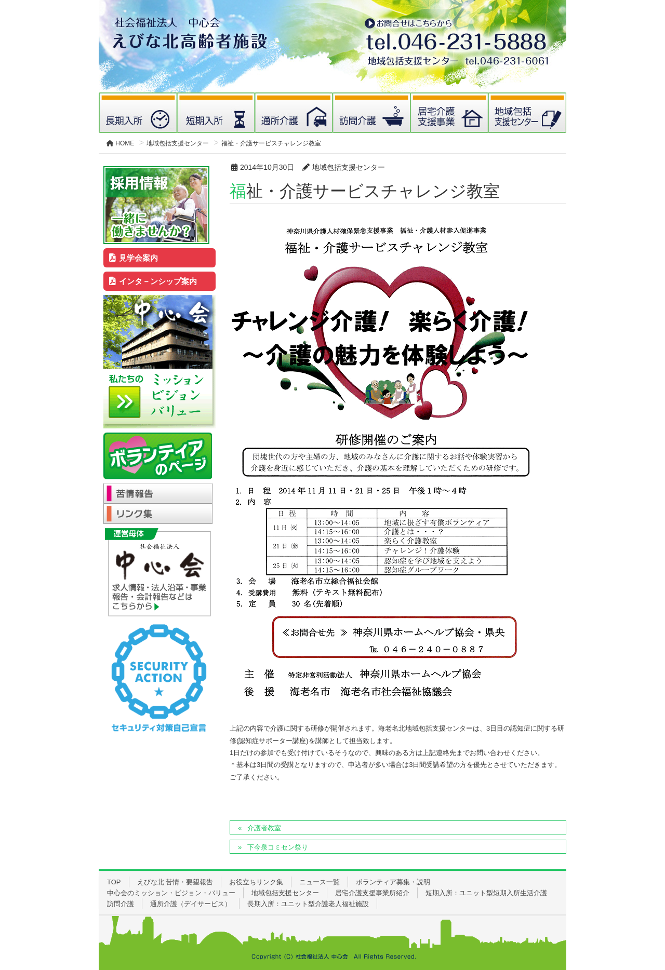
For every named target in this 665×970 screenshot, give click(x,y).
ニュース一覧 (319, 882)
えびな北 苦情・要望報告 (175, 882)
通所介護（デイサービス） (190, 904)
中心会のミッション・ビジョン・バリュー (171, 893)
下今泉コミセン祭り (277, 847)
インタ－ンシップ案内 (153, 281)
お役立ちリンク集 (256, 882)
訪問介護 (120, 904)
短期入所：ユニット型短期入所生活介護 (486, 893)
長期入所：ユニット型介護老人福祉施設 (308, 904)
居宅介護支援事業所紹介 (372, 893)
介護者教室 (264, 828)
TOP (114, 882)
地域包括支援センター (285, 893)
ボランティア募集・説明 (393, 882)
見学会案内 (133, 257)
